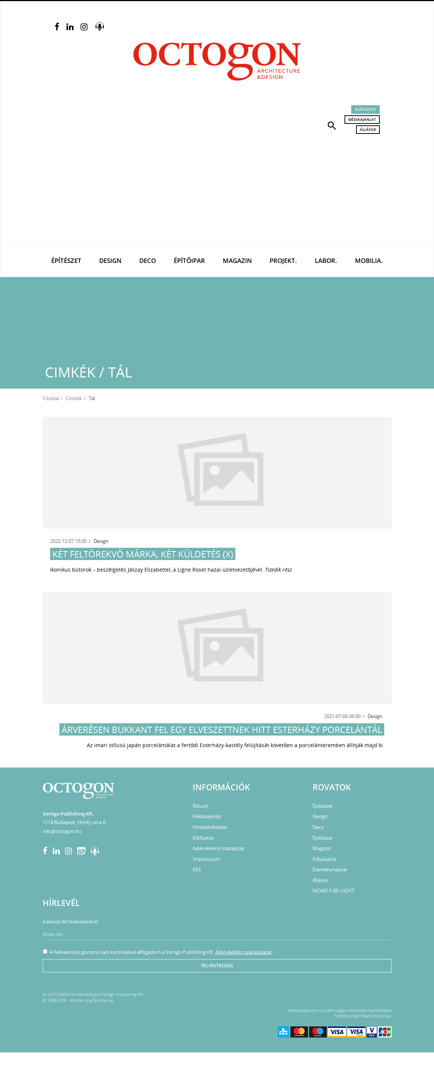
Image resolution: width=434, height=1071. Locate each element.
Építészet (66, 260)
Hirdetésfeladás (210, 827)
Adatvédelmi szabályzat (219, 848)
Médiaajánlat (362, 119)
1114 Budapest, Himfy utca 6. (75, 822)
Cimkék (74, 398)
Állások (368, 129)
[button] (331, 125)
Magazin (237, 260)
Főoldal (51, 398)
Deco (147, 260)
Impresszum (206, 859)
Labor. (326, 260)
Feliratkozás (217, 965)
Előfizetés (365, 109)
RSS (197, 869)
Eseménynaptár (330, 869)
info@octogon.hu (62, 831)
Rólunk (200, 806)
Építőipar (189, 260)
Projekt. (283, 260)
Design (110, 260)
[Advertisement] (217, 190)
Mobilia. (369, 260)
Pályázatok (325, 859)
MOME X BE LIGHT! (334, 890)
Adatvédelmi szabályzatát (243, 952)
